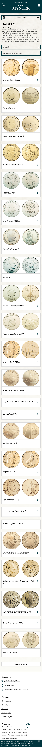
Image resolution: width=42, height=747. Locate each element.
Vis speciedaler (6, 701)
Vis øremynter (6, 713)
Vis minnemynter (7, 717)
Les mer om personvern (9, 739)
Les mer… (29, 745)
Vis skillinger (5, 705)
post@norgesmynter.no (12, 681)
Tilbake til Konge (21, 664)
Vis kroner (4, 709)
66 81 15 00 (11, 685)
